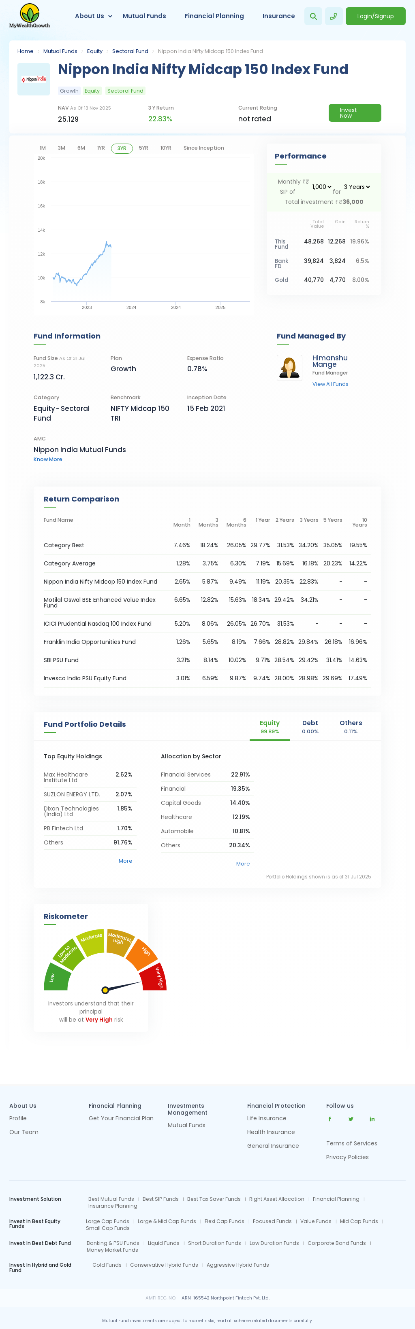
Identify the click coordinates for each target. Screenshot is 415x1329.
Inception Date (207, 397)
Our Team (24, 1132)
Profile (18, 1118)
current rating (257, 107)
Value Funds (316, 1221)
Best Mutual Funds (111, 1199)
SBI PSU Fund (61, 660)
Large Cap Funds (107, 1221)
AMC (40, 438)
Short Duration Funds (214, 1243)
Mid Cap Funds (359, 1221)
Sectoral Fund (130, 51)
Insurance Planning (112, 1206)
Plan (116, 358)
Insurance (279, 16)
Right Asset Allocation (276, 1199)
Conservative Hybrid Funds (164, 1265)
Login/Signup (375, 16)
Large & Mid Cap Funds (167, 1221)
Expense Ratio (205, 358)
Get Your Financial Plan (121, 1118)
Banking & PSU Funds (113, 1243)
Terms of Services (351, 1143)
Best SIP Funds (161, 1199)
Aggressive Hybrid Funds (238, 1265)
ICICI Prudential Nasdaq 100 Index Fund (98, 624)
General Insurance (273, 1146)
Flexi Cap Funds (224, 1221)
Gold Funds (107, 1265)
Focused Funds (272, 1221)
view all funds (330, 384)
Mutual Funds (144, 16)
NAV (84, 107)
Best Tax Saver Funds (214, 1199)
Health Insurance (271, 1132)
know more (48, 459)
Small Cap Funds (108, 1228)
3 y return (161, 107)
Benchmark (126, 397)
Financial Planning (214, 16)
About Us (89, 16)
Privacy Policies (347, 1157)
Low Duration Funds (274, 1243)
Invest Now (348, 113)
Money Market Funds (112, 1250)
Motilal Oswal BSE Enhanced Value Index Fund (100, 602)
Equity (95, 51)
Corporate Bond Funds (337, 1243)
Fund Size (60, 362)
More (126, 860)
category (46, 397)
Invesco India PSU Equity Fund (85, 678)
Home (25, 51)
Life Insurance (267, 1118)
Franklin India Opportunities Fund (90, 642)
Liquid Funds (164, 1243)
